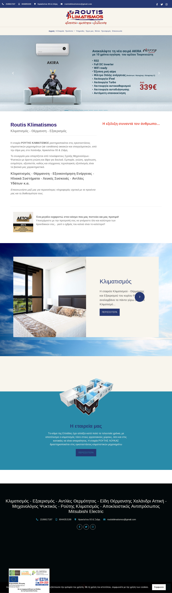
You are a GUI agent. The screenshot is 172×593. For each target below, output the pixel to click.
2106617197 (10, 4)
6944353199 (26, 4)
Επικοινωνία (117, 31)
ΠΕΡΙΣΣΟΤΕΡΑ (110, 312)
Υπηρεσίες (80, 31)
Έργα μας (90, 31)
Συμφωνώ (159, 587)
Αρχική (51, 31)
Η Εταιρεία (60, 31)
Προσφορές (106, 31)
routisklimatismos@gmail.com (78, 4)
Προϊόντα (69, 31)
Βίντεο (97, 31)
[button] (13, 73)
